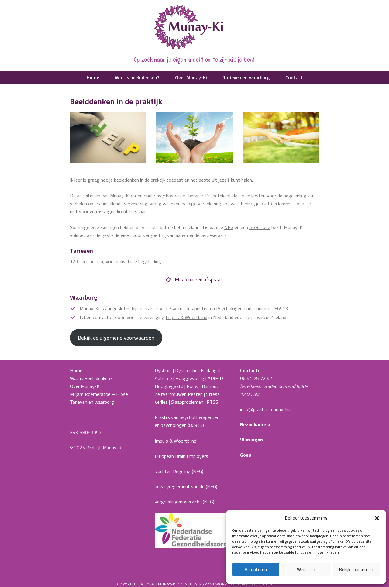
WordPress (243, 584)
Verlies (161, 402)
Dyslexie (163, 370)
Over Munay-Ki (85, 386)
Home (76, 370)
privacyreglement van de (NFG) (186, 486)
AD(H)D (216, 378)
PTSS (212, 402)
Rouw (192, 386)
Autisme (163, 378)
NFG (228, 227)
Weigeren (306, 569)
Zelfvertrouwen (171, 394)
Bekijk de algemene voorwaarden (116, 338)
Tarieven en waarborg (92, 402)
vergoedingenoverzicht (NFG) (184, 501)
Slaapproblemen (187, 402)
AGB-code (259, 227)
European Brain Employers (181, 456)
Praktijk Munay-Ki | (194, 27)
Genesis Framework (206, 584)
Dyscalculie (186, 370)
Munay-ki (167, 584)
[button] (377, 518)
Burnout (210, 386)
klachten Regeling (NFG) (179, 471)
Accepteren (256, 569)
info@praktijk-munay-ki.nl (266, 409)
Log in (265, 584)
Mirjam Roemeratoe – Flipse (99, 394)
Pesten (195, 394)
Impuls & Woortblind (186, 317)
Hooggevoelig (189, 378)
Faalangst (211, 370)
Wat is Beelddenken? (91, 378)
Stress (213, 394)
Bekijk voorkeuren (356, 569)
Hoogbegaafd (169, 386)
